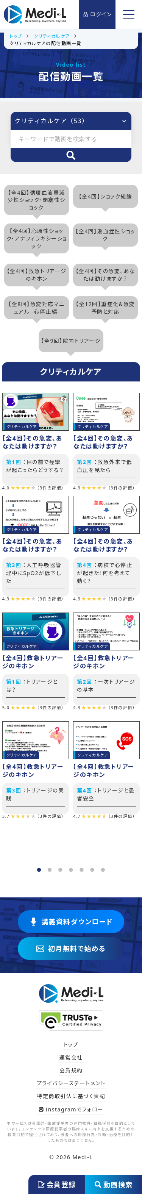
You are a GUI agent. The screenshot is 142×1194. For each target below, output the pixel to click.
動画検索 (114, 1184)
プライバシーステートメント (71, 1083)
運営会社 (71, 1057)
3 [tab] (59, 867)
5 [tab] (81, 867)
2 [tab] (49, 867)
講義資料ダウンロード (71, 921)
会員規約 (71, 1070)
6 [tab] (91, 867)
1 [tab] (38, 867)
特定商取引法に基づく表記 (71, 1096)
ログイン (97, 14)
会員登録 (57, 1184)
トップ (71, 1044)
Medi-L (82, 1157)
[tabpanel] (71, 608)
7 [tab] (102, 867)
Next (134, 628)
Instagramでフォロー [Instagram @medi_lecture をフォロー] (70, 1109)
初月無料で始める (71, 948)
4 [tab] (70, 867)
